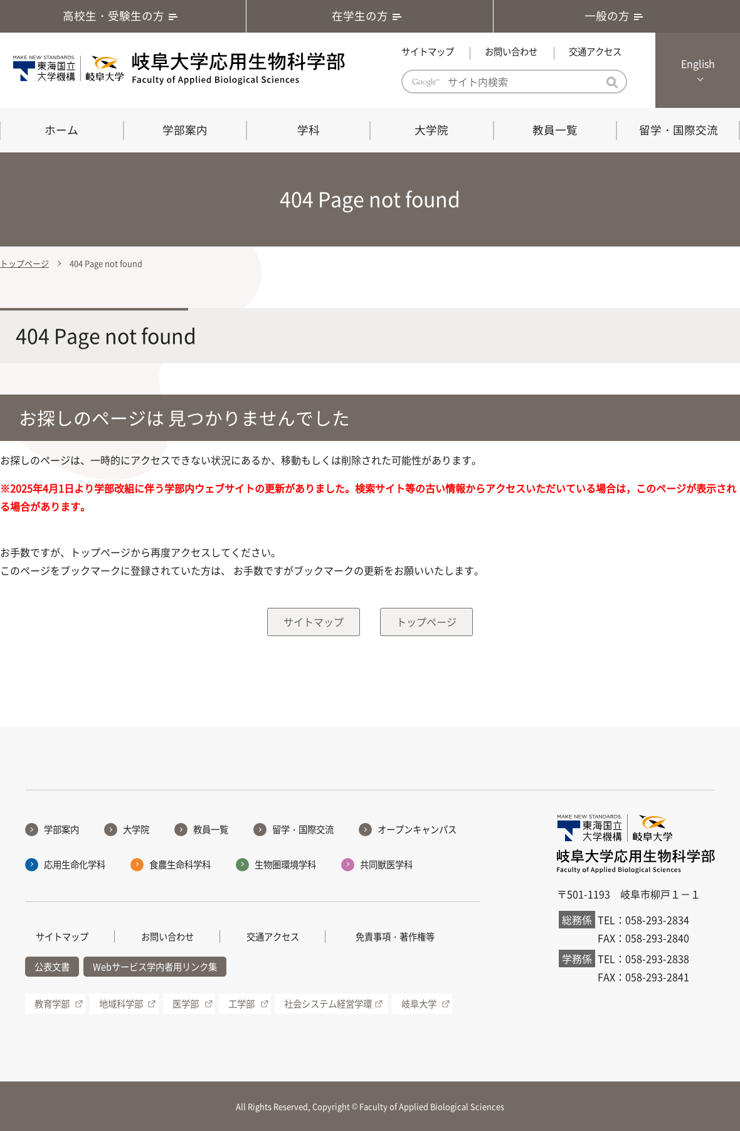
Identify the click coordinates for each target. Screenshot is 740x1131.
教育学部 (52, 1004)
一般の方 (616, 16)
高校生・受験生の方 (123, 16)
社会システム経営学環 (328, 1004)
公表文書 (52, 967)
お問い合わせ (511, 51)
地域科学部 (121, 1004)
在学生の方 (369, 16)
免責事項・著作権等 (395, 936)
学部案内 (185, 130)
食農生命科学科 (180, 864)
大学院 (431, 130)
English (698, 63)
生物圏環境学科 (285, 864)
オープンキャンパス (417, 829)
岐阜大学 (418, 1004)
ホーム (61, 130)
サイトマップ (427, 51)
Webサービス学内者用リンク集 (155, 967)
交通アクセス (595, 51)
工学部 (241, 1004)
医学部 (185, 1004)
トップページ (24, 263)
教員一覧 (555, 130)
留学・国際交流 (678, 130)
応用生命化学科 (74, 864)
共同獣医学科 (386, 864)
